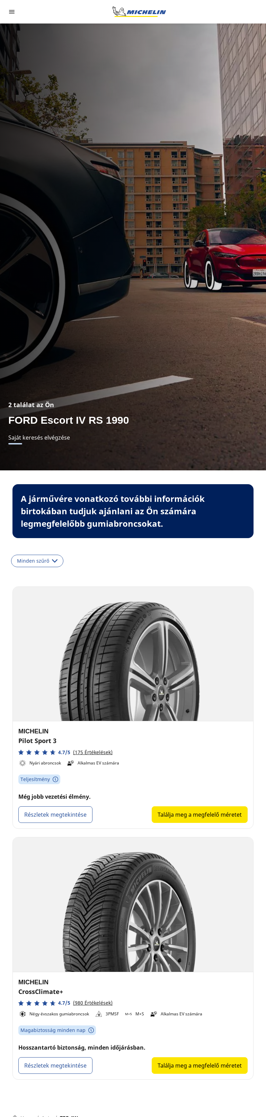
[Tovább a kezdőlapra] (139, 12)
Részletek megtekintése (55, 814)
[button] (65, 752)
